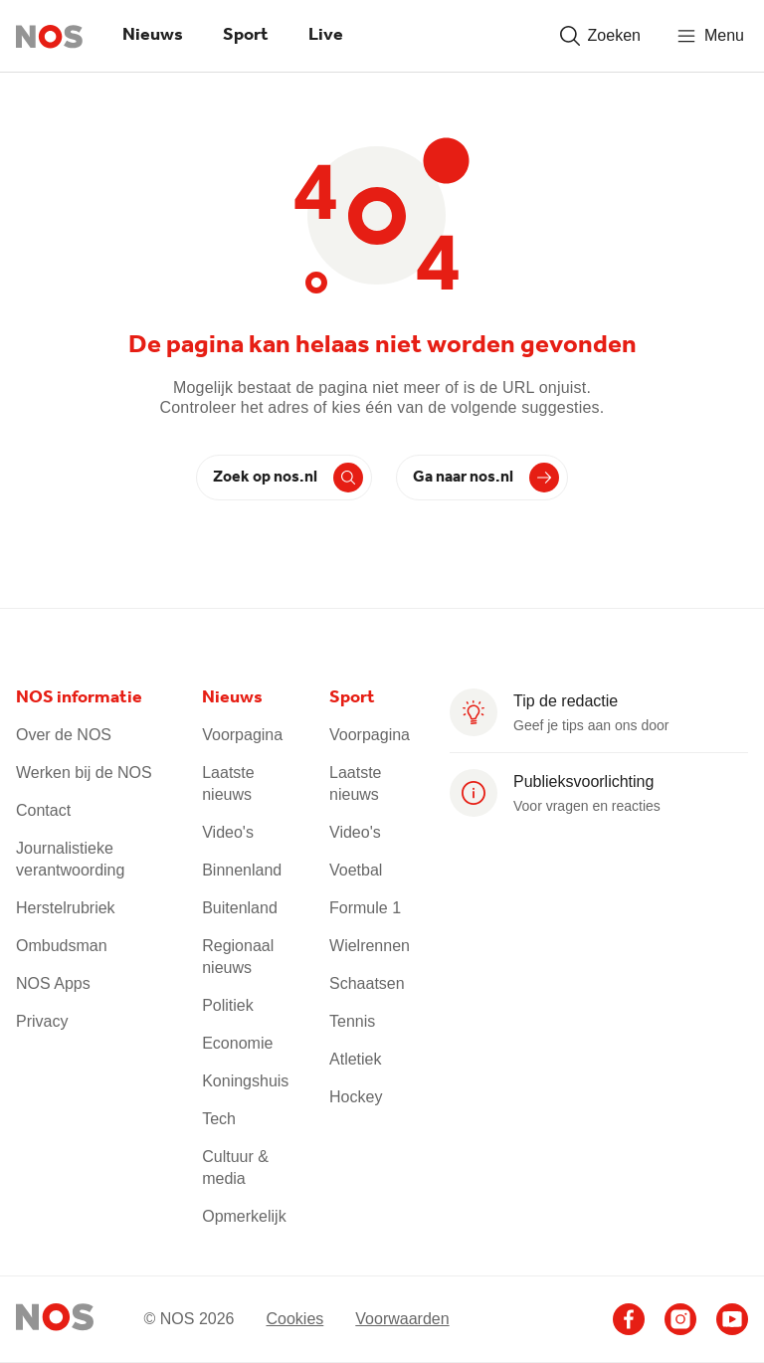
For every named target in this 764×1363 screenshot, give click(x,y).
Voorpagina (242, 734)
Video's (228, 832)
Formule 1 (365, 907)
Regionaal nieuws (238, 956)
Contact (43, 810)
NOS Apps (53, 983)
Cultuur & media (235, 1167)
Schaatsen (367, 983)
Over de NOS (63, 734)
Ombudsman (61, 945)
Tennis (352, 1021)
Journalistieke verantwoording (70, 859)
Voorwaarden (402, 1318)
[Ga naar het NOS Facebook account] (629, 1319)
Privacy (42, 1021)
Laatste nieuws (228, 783)
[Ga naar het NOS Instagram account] (680, 1319)
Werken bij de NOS (84, 772)
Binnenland (242, 870)
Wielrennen (369, 945)
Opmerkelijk (244, 1216)
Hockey (355, 1096)
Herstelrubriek (65, 907)
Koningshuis (245, 1080)
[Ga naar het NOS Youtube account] (732, 1319)
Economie (237, 1043)
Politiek (228, 1005)
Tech (219, 1118)
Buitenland (240, 907)
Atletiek (355, 1059)
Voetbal (355, 870)
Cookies (294, 1318)
